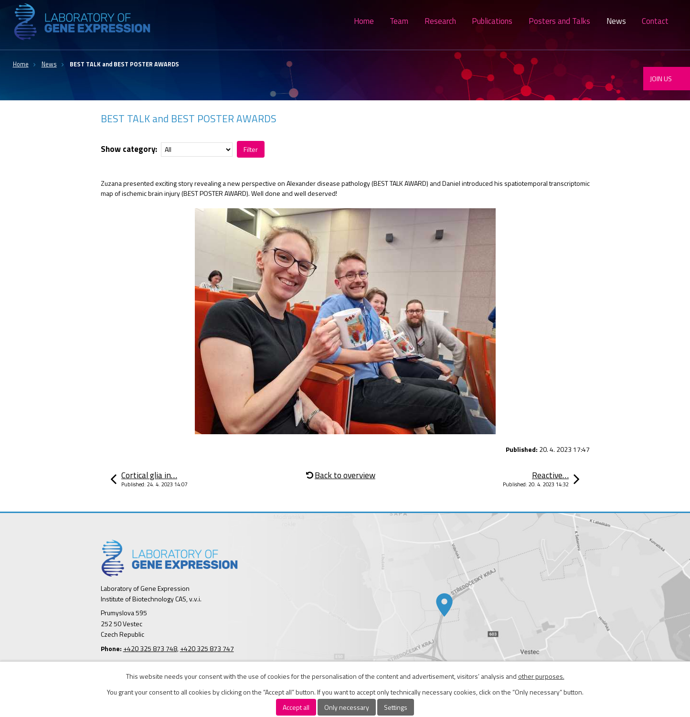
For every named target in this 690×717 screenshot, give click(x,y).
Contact (655, 21)
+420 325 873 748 (150, 648)
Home (364, 21)
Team (399, 21)
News (616, 21)
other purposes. (541, 676)
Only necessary (346, 707)
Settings (395, 707)
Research (440, 21)
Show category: (129, 149)
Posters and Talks (559, 21)
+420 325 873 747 (207, 648)
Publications (492, 21)
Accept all (296, 707)
